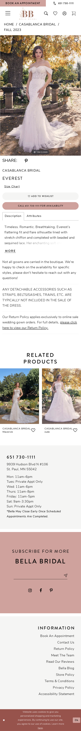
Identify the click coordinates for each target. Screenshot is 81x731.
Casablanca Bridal (37, 24)
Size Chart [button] (12, 186)
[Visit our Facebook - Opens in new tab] (40, 590)
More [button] (10, 251)
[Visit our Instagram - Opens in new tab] (30, 590)
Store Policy (65, 675)
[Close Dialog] (4, 720)
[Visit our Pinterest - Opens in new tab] (51, 590)
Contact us (65, 642)
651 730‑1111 (21, 457)
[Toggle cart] (73, 13)
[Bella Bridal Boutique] (27, 13)
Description (13, 216)
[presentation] (19, 396)
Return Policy (64, 649)
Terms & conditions (59, 681)
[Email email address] (41, 575)
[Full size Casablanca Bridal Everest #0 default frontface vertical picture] (40, 95)
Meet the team (62, 655)
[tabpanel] (40, 95)
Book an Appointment (57, 636)
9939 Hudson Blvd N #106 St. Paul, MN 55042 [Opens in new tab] (27, 467)
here (40, 728)
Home (9, 24)
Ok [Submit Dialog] (77, 720)
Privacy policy (63, 687)
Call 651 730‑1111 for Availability (40, 205)
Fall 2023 (12, 30)
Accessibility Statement (56, 694)
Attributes (34, 216)
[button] (64, 13)
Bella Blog (66, 668)
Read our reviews (60, 661)
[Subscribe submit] (65, 575)
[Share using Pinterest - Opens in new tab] (26, 160)
